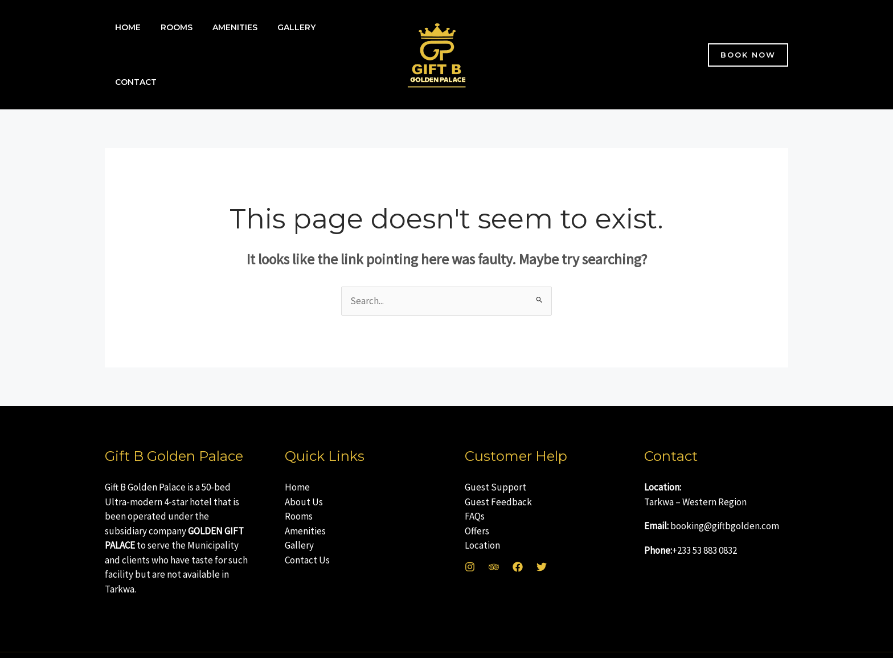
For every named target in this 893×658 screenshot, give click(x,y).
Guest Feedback (498, 479)
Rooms (170, 43)
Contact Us (307, 537)
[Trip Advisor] (494, 544)
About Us (304, 479)
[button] (748, 43)
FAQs (475, 493)
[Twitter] (541, 544)
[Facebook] (518, 544)
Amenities (224, 43)
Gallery (282, 43)
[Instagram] (470, 544)
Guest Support (495, 464)
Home (125, 43)
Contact (338, 43)
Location (482, 522)
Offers (477, 508)
